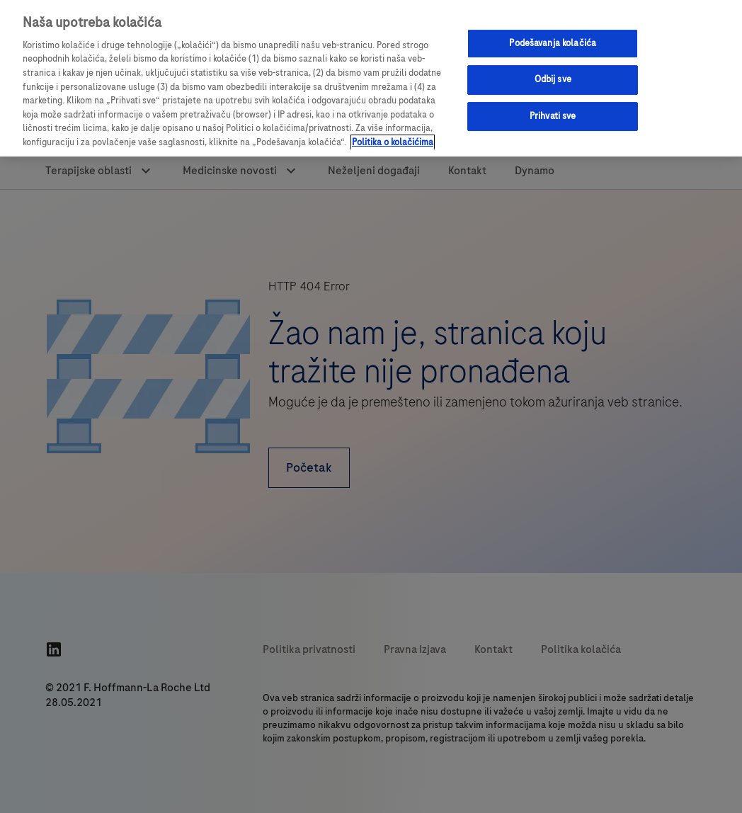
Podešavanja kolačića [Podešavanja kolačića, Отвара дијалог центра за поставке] (552, 43)
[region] (371, 78)
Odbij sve (553, 79)
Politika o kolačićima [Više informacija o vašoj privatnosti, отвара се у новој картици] (392, 142)
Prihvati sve (553, 116)
